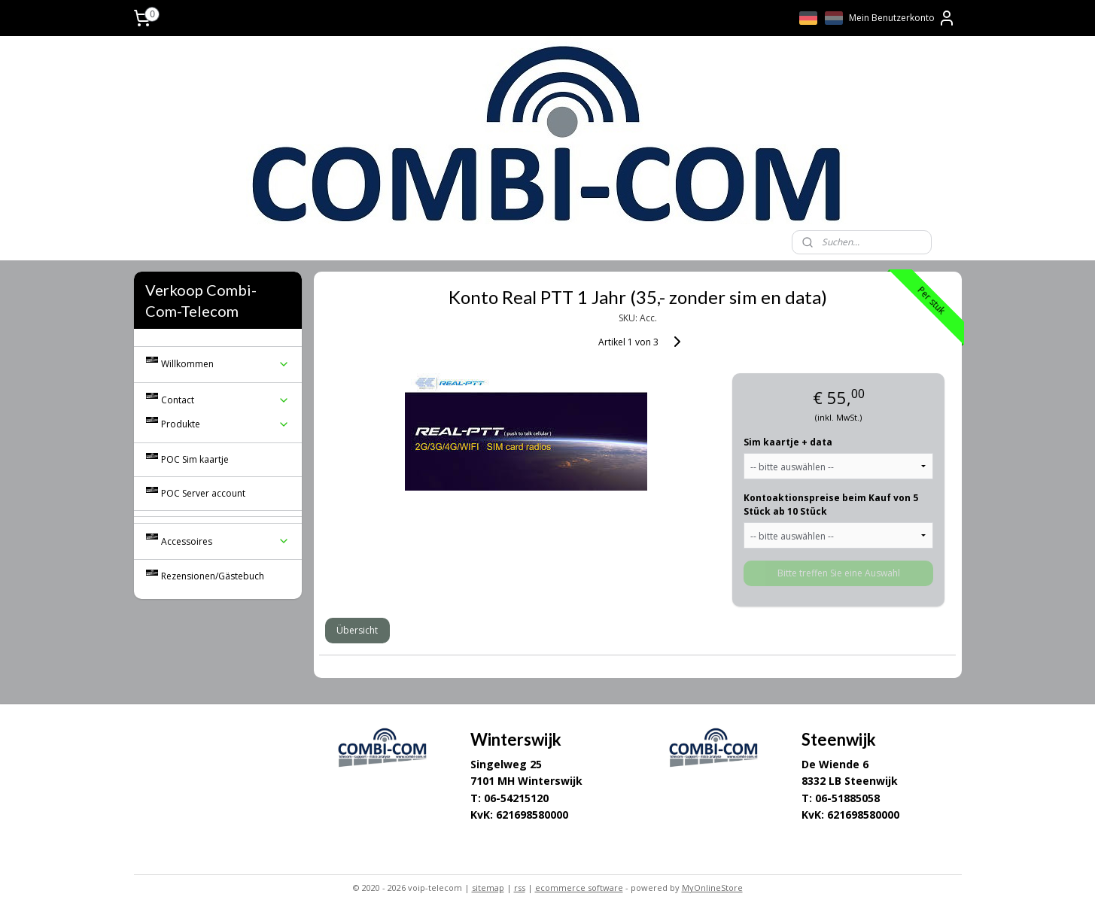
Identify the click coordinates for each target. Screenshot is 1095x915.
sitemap (488, 887)
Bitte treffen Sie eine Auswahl (838, 573)
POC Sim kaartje (195, 459)
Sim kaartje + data (788, 442)
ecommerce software (579, 887)
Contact (225, 400)
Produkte (225, 424)
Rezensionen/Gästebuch (212, 576)
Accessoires (225, 541)
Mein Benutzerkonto (902, 18)
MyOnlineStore (712, 887)
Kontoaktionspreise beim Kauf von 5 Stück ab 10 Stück (831, 504)
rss (519, 887)
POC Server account (203, 493)
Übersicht (357, 630)
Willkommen (225, 363)
